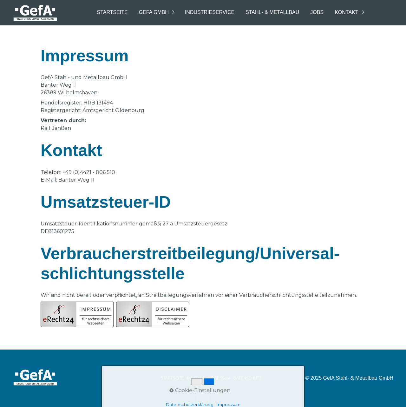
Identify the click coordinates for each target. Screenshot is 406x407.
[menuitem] (112, 12)
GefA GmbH (154, 12)
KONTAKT (196, 378)
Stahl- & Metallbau (272, 12)
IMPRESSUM (219, 378)
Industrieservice (209, 12)
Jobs (317, 12)
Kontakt (346, 12)
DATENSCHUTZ (247, 378)
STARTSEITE (172, 378)
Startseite (112, 12)
